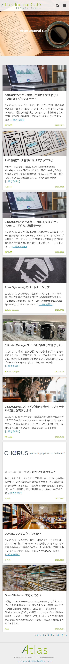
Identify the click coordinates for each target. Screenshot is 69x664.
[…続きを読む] (17, 119)
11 (58, 635)
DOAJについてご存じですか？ (23, 533)
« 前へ (38, 635)
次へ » (64, 635)
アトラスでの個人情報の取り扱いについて (34, 661)
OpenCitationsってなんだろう (23, 595)
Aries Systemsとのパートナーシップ (27, 287)
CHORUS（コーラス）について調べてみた (30, 471)
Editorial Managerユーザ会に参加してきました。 (34, 345)
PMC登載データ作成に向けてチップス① (29, 160)
